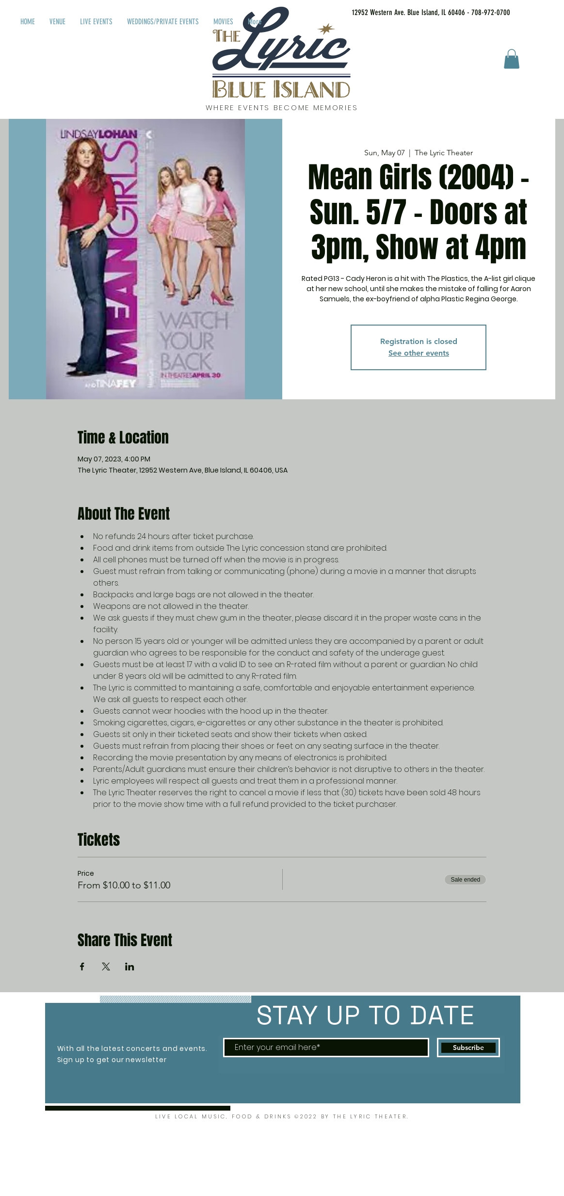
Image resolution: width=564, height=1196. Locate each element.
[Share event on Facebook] (82, 966)
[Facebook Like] (544, 11)
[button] (511, 59)
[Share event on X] (106, 966)
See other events (418, 353)
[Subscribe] (468, 1047)
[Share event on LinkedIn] (129, 966)
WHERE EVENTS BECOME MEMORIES (282, 107)
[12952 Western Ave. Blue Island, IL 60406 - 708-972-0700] (418, 12)
